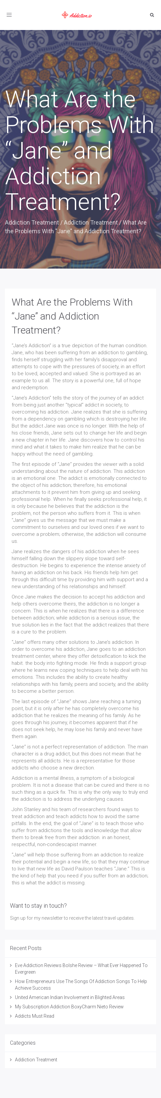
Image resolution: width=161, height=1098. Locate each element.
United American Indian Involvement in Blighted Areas (70, 997)
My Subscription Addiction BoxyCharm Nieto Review (69, 1006)
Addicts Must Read (34, 1016)
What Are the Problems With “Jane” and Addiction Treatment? (72, 316)
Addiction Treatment (32, 222)
